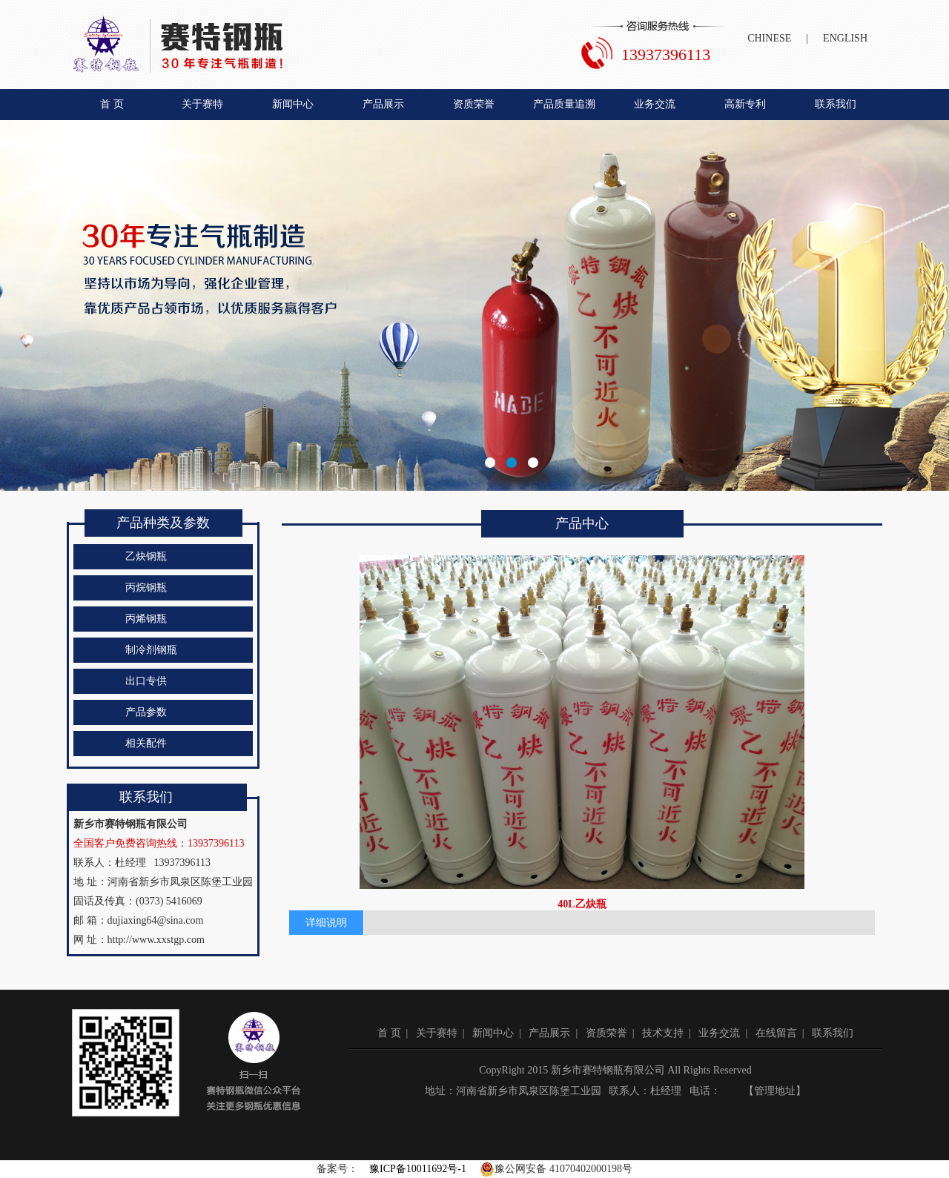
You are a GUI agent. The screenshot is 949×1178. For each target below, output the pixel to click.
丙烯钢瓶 (146, 618)
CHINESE (769, 38)
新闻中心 (293, 104)
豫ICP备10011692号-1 (417, 1168)
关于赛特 (202, 104)
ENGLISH (845, 38)
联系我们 (835, 104)
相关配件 (146, 743)
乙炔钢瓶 (146, 556)
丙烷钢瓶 (146, 587)
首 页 (112, 104)
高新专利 (745, 104)
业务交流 (654, 104)
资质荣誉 (474, 104)
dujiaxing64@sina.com (156, 920)
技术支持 (663, 1033)
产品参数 (146, 712)
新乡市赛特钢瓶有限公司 (474, 305)
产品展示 (383, 104)
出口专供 (146, 680)
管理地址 (775, 1090)
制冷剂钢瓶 (151, 649)
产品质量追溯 (564, 104)
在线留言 (776, 1033)
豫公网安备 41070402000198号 (556, 1169)
